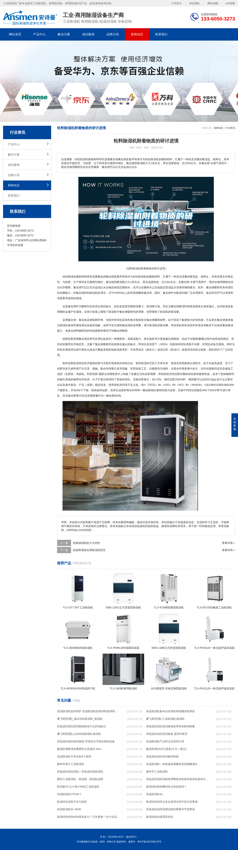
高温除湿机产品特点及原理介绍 (165, 741)
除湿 (141, 276)
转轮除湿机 (91, 292)
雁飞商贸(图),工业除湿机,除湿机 (165, 718)
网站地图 (212, 3)
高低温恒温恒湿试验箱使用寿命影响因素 (170, 726)
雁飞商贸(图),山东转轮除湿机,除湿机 (79, 733)
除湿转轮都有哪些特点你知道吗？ (166, 786)
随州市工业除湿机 (157, 771)
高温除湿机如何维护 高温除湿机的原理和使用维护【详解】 (88, 711)
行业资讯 (230, 128)
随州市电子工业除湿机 (70, 764)
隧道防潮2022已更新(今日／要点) (166, 748)
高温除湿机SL (154, 794)
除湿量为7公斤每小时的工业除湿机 (78, 786)
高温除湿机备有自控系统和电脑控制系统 (170, 711)
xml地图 (230, 3)
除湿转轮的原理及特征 (159, 816)
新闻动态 (137, 34)
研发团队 (194, 3)
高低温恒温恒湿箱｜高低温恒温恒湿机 (80, 771)
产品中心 (39, 34)
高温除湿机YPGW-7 (69, 794)
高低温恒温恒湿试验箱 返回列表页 (166, 733)
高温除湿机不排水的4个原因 (74, 756)
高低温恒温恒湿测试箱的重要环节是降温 (170, 809)
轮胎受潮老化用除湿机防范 (89, 550)
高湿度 (150, 344)
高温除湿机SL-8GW (69, 809)
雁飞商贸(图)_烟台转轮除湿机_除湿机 (80, 718)
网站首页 (15, 34)
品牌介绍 (112, 34)
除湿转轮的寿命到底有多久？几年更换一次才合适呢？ (88, 816)
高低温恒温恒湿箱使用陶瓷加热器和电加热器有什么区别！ (177, 779)
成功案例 (88, 34)
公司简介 (176, 3)
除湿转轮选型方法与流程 (72, 801)
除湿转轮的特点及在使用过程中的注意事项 (172, 801)
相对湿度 (169, 379)
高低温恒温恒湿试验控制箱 (162, 756)
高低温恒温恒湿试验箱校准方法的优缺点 (81, 726)
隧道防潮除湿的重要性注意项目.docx (79, 748)
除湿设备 (227, 306)
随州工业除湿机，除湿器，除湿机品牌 (80, 779)
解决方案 (64, 34)
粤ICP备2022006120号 (149, 841)
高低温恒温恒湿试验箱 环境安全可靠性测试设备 (86, 741)
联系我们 (161, 34)
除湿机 (72, 276)
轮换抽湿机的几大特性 (86, 542)
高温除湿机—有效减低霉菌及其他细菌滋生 (172, 764)
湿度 (59, 298)
